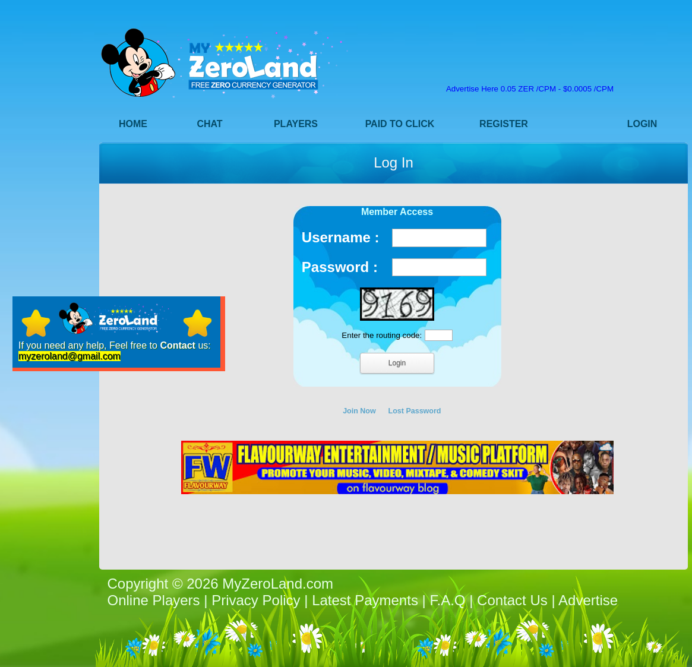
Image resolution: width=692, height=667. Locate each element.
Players (296, 124)
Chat (209, 124)
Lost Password (414, 411)
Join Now (359, 411)
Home (133, 124)
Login (642, 124)
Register (503, 124)
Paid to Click (400, 124)
